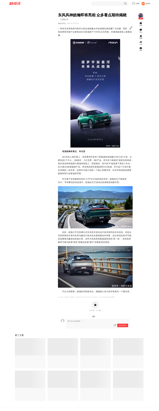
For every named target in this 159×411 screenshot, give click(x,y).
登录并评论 (123, 325)
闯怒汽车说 (62, 23)
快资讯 (15, 3)
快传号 (148, 3)
